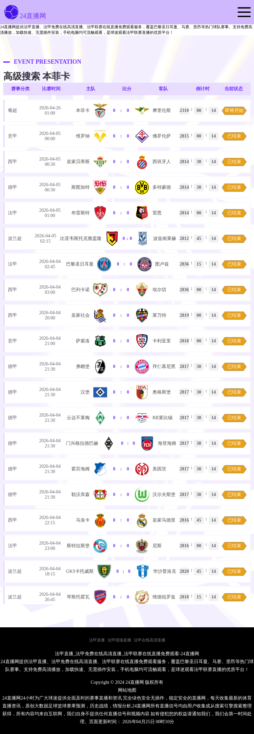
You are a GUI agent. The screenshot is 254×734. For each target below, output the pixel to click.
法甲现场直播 (119, 640)
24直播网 (24, 15)
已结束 (234, 136)
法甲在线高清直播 (149, 640)
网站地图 (127, 690)
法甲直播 (97, 640)
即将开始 (234, 110)
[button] (244, 12)
